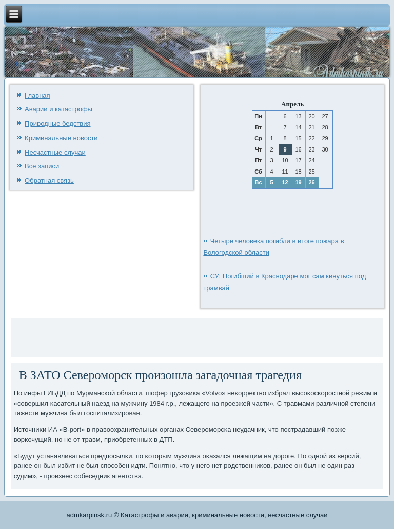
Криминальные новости (61, 138)
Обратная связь (49, 180)
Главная (37, 95)
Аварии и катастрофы (58, 109)
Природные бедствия (57, 123)
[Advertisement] (134, 336)
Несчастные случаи (55, 152)
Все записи (42, 166)
